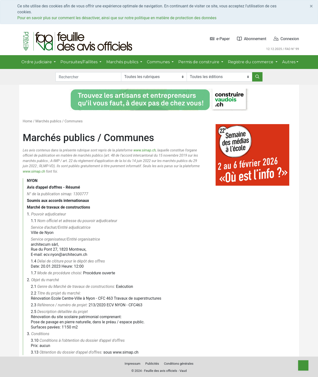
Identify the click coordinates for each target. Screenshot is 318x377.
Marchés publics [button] (122, 62)
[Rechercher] (257, 77)
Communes (74, 121)
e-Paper (220, 38)
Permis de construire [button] (199, 62)
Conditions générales (179, 363)
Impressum (132, 363)
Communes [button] (159, 62)
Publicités (152, 363)
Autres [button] (288, 62)
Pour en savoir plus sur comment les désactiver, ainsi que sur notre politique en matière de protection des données (117, 18)
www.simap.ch (144, 150)
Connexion (286, 38)
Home (27, 121)
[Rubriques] (154, 77)
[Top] (303, 365)
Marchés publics (48, 121)
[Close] (311, 6)
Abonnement (251, 38)
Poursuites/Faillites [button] (79, 62)
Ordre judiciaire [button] (37, 62)
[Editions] (219, 77)
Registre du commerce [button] (251, 62)
